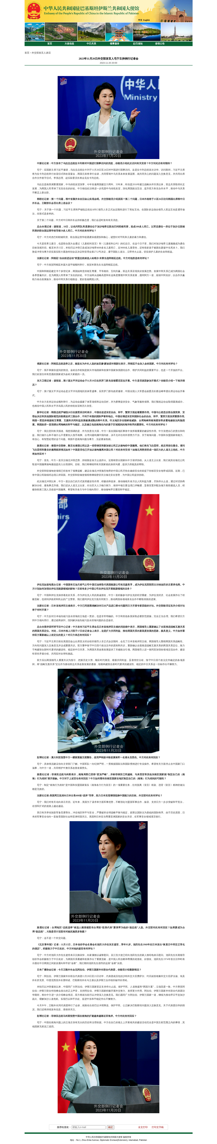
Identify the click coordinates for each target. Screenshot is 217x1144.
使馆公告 (160, 43)
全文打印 (143, 1127)
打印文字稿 (158, 1127)
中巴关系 (91, 43)
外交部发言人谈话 (41, 53)
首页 (49, 43)
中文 (140, 20)
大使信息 (69, 43)
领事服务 (114, 43)
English (146, 20)
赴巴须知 (138, 43)
